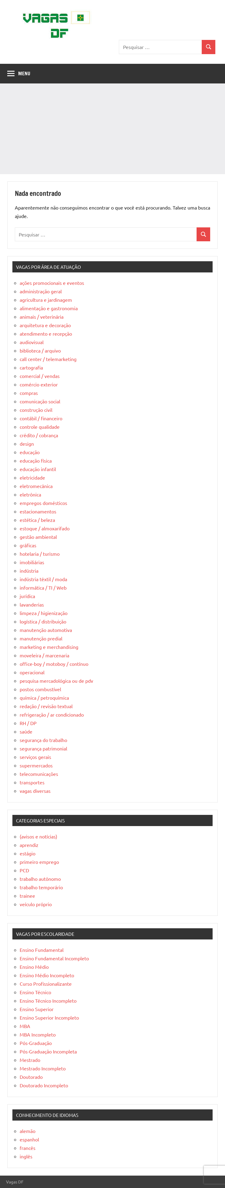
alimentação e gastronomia (49, 308)
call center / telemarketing (48, 359)
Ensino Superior (37, 1009)
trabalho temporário (41, 887)
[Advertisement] (112, 128)
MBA (25, 1026)
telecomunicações (39, 774)
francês (27, 1148)
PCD (24, 870)
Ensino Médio (34, 967)
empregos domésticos (43, 503)
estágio (27, 853)
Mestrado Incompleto (43, 1068)
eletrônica (30, 494)
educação (30, 452)
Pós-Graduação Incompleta (48, 1051)
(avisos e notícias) (38, 836)
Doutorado (31, 1077)
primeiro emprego (39, 862)
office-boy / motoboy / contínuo (54, 664)
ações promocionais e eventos (52, 283)
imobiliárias (32, 562)
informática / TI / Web (43, 587)
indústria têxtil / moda (43, 579)
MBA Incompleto (38, 1034)
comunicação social (40, 401)
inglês (26, 1156)
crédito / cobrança (39, 435)
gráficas (28, 545)
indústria (29, 571)
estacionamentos (38, 511)
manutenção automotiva (46, 630)
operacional (32, 672)
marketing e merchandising (49, 647)
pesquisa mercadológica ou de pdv (56, 681)
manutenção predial (41, 638)
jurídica (27, 596)
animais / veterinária (42, 317)
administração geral (41, 291)
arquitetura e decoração (45, 325)
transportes (32, 782)
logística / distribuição (43, 621)
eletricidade (32, 477)
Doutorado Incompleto (44, 1085)
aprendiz (29, 845)
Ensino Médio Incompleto (47, 975)
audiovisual (32, 342)
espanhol (29, 1139)
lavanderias (32, 604)
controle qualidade (40, 427)
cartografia (31, 367)
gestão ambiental (38, 537)
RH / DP (28, 723)
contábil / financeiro (41, 418)
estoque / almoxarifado (45, 528)
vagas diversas (35, 791)
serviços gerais (35, 757)
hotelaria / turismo (40, 554)
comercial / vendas (40, 376)
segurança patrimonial (43, 748)
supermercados (36, 765)
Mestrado (30, 1060)
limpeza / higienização (43, 613)
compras (29, 393)
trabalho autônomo (40, 879)
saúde (26, 731)
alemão (27, 1131)
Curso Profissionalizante (46, 984)
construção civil (36, 410)
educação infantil (38, 469)
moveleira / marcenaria (44, 655)
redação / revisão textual (46, 706)
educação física (36, 460)
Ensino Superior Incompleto (49, 1017)
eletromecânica (36, 486)
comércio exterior (39, 384)
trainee (27, 896)
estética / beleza (37, 520)
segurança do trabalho (43, 740)
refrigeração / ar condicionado (52, 714)
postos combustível (40, 689)
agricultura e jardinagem (46, 300)
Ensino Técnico (35, 992)
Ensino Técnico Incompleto (48, 1001)
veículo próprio (36, 904)
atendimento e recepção (46, 333)
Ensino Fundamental (42, 950)
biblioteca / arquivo (40, 350)
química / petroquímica (44, 698)
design (27, 444)
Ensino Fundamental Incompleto (54, 958)
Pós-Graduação (36, 1043)
